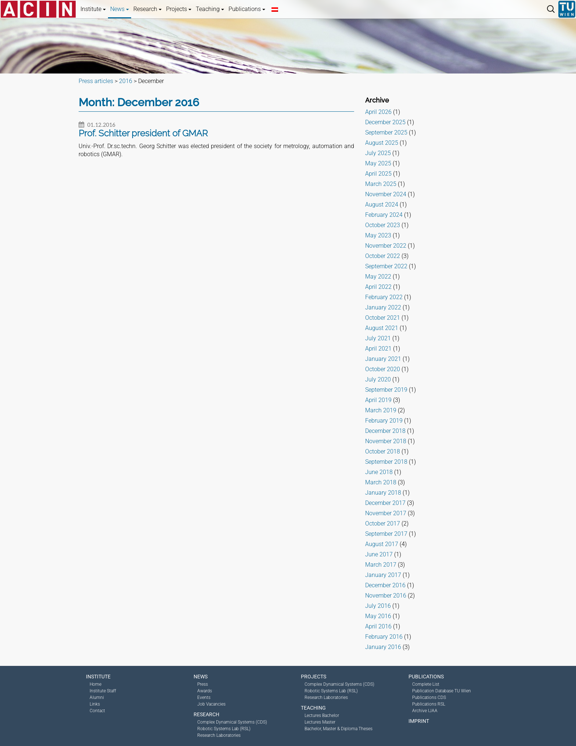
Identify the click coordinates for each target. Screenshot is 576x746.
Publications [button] (246, 9)
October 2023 (382, 225)
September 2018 (386, 461)
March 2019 (380, 410)
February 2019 (384, 420)
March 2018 (380, 482)
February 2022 (384, 297)
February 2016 (384, 636)
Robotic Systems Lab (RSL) (224, 728)
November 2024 (385, 194)
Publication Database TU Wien (441, 690)
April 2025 (378, 173)
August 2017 (381, 544)
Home (95, 684)
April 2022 (378, 286)
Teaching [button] (210, 9)
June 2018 (379, 472)
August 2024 (381, 204)
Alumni (97, 697)
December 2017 (385, 502)
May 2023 (378, 235)
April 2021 (378, 348)
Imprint (418, 721)
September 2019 (386, 389)
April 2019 (378, 400)
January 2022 (383, 307)
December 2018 (385, 430)
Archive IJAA (425, 710)
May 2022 (378, 276)
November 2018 (385, 441)
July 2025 (378, 153)
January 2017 (383, 574)
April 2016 (378, 626)
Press (202, 684)
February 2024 (384, 214)
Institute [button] (93, 9)
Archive (377, 100)
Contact (97, 710)
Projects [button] (178, 9)
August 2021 (381, 327)
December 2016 (385, 585)
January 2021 (383, 358)
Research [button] (147, 9)
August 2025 (381, 142)
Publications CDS (429, 697)
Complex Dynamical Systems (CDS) (232, 722)
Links (95, 704)
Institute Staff (103, 690)
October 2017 (382, 523)
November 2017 (385, 513)
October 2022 (382, 255)
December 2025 (385, 122)
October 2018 (382, 451)
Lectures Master (320, 722)
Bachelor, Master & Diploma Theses (338, 728)
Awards (204, 690)
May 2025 (378, 163)
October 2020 (382, 369)
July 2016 (378, 605)
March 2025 (380, 183)
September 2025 (386, 132)
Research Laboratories (219, 735)
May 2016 (378, 616)
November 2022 (385, 245)
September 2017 (386, 533)
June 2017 (379, 554)
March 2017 (380, 564)
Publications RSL (428, 704)
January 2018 (383, 492)
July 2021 (378, 338)
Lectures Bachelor (322, 715)
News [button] (119, 9)
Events (203, 697)
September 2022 (386, 266)
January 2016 (383, 646)
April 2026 (378, 111)
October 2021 (382, 317)
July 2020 (378, 379)
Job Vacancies (211, 704)
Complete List (425, 684)
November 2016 (385, 595)
